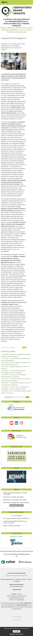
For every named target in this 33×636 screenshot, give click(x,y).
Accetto (16, 631)
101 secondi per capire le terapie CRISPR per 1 (16, 518)
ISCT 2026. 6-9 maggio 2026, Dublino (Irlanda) (16, 502)
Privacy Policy (17, 617)
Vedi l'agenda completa (16, 505)
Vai (27, 397)
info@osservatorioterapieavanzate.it (16, 575)
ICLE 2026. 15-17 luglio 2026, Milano (13, 497)
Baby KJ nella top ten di (11, 525)
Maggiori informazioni (16, 634)
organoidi (16, 111)
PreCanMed (9, 129)
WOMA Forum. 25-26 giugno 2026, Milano (14, 500)
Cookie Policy (17, 620)
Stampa (24, 347)
